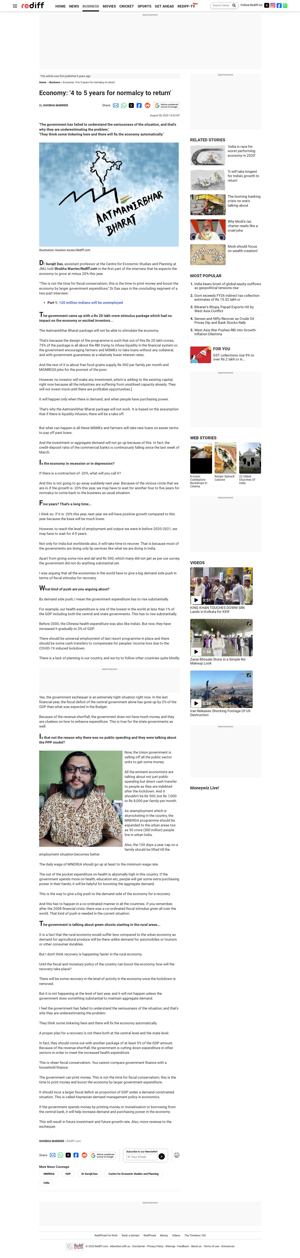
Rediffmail (150, 1235)
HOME (60, 6)
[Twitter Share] (131, 105)
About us (196, 1246)
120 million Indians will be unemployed (91, 303)
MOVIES (109, 6)
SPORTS (144, 6)
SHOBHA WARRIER (55, 105)
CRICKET (126, 6)
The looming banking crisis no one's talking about (244, 201)
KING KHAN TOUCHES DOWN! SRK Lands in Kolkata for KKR (217, 610)
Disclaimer (138, 1246)
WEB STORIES (203, 438)
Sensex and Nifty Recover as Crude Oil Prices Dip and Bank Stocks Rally (224, 321)
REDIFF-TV (186, 6)
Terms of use (211, 1246)
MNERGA (49, 1173)
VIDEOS (197, 562)
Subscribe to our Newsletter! (142, 1151)
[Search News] (233, 5)
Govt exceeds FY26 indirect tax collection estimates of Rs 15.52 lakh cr (226, 298)
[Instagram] (273, 5)
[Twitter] (267, 5)
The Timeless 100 (195, 1235)
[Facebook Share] (139, 105)
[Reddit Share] (147, 105)
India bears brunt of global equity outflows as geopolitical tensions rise (227, 286)
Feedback (183, 1246)
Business (54, 82)
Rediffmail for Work (106, 1235)
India (46, 1182)
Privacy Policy (155, 1246)
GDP (68, 1173)
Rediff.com (101, 1246)
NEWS (74, 6)
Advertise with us (120, 1246)
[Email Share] (115, 105)
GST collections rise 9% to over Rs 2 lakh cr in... (233, 357)
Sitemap (170, 1246)
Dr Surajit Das (89, 1173)
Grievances (228, 1246)
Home (42, 82)
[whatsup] (285, 5)
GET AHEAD (164, 6)
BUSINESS (90, 6)
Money (164, 1235)
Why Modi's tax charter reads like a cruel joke (243, 226)
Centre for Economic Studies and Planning (134, 1173)
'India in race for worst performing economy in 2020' (242, 151)
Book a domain (130, 1235)
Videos (176, 1235)
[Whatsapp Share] (123, 105)
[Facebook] (279, 5)
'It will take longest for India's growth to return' (243, 176)
